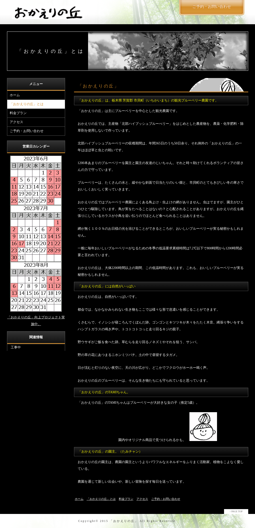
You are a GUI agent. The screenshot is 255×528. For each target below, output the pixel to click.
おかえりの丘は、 (91, 297)
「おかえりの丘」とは (27, 104)
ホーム (15, 95)
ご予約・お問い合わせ (27, 131)
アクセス (16, 122)
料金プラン (18, 113)
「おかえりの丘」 (124, 521)
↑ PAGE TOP (236, 511)
